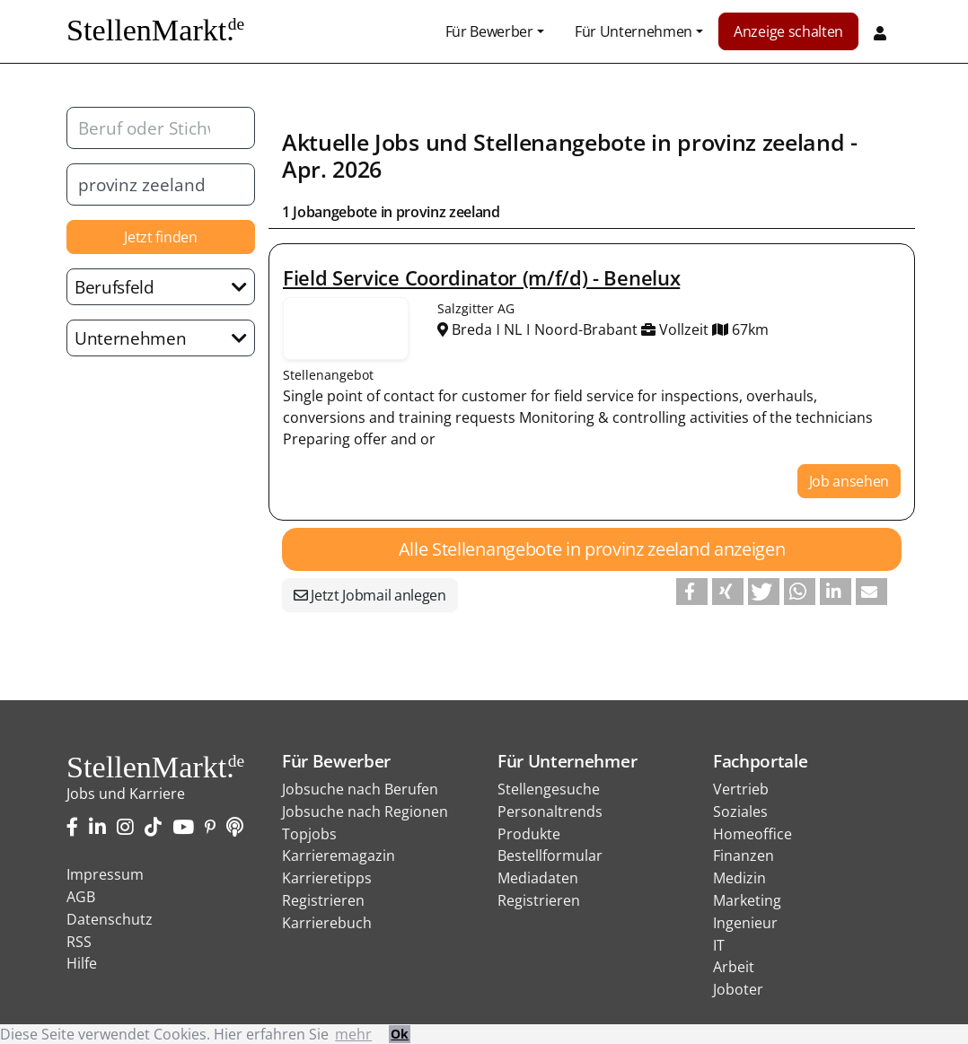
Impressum (105, 874)
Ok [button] (400, 1033)
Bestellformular (550, 855)
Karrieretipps (327, 878)
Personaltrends (550, 811)
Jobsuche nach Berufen (360, 789)
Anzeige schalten (788, 31)
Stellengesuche (548, 789)
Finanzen (743, 855)
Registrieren (323, 900)
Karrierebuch (327, 923)
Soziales (740, 811)
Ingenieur (745, 923)
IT (719, 945)
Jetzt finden (160, 237)
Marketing (747, 900)
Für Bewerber (489, 31)
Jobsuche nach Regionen (365, 811)
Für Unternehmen (633, 31)
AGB (80, 897)
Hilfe (81, 963)
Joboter (738, 989)
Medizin (739, 878)
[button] (692, 591)
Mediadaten (537, 878)
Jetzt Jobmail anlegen (370, 595)
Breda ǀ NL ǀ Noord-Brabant (539, 329)
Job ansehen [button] (849, 481)
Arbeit (733, 967)
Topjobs (309, 834)
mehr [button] (353, 1034)
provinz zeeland (760, 142)
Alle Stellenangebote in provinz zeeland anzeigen (592, 549)
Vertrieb (741, 789)
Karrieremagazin (338, 855)
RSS (79, 942)
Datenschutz (109, 919)
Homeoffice (752, 834)
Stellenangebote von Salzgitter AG (346, 328)
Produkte (528, 834)
